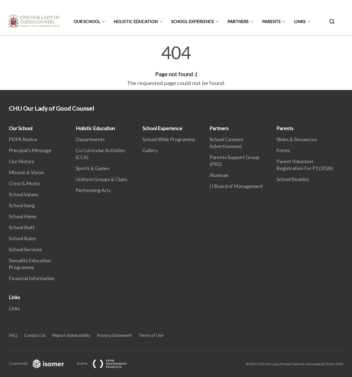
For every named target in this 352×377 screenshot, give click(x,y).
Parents (271, 21)
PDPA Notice (23, 139)
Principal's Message (30, 150)
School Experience (192, 21)
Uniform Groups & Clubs (101, 179)
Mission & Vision (26, 172)
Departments (90, 139)
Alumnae (219, 175)
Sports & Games (93, 168)
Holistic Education (136, 21)
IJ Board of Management (236, 186)
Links (300, 21)
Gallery (150, 150)
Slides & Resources (296, 139)
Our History (21, 161)
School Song (22, 205)
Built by (106, 363)
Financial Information (32, 278)
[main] (176, 65)
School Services (25, 249)
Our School (87, 21)
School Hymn (23, 216)
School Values (23, 194)
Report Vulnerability (71, 335)
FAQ (13, 335)
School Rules (22, 238)
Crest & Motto (24, 183)
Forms (283, 150)
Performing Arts (93, 190)
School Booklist (292, 179)
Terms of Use (150, 335)
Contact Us (35, 335)
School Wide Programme (168, 139)
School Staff (22, 227)
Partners (238, 21)
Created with (41, 363)
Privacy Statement (114, 335)
